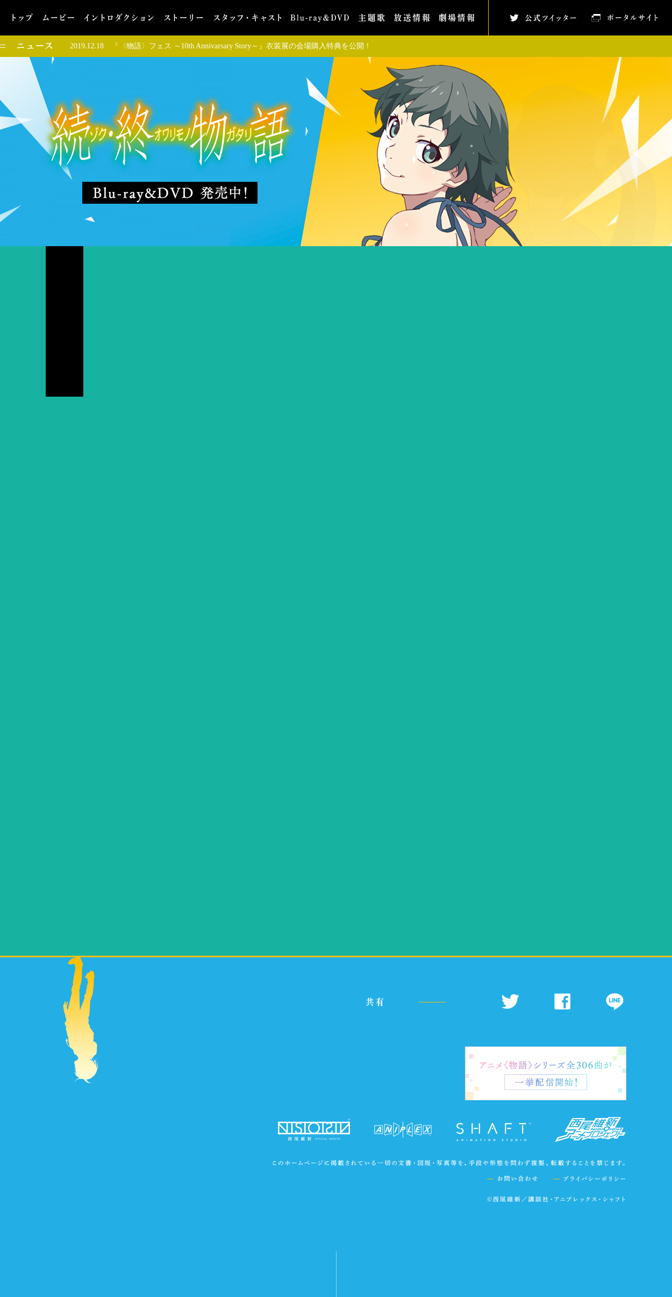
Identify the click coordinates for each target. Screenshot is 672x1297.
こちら (190, 883)
